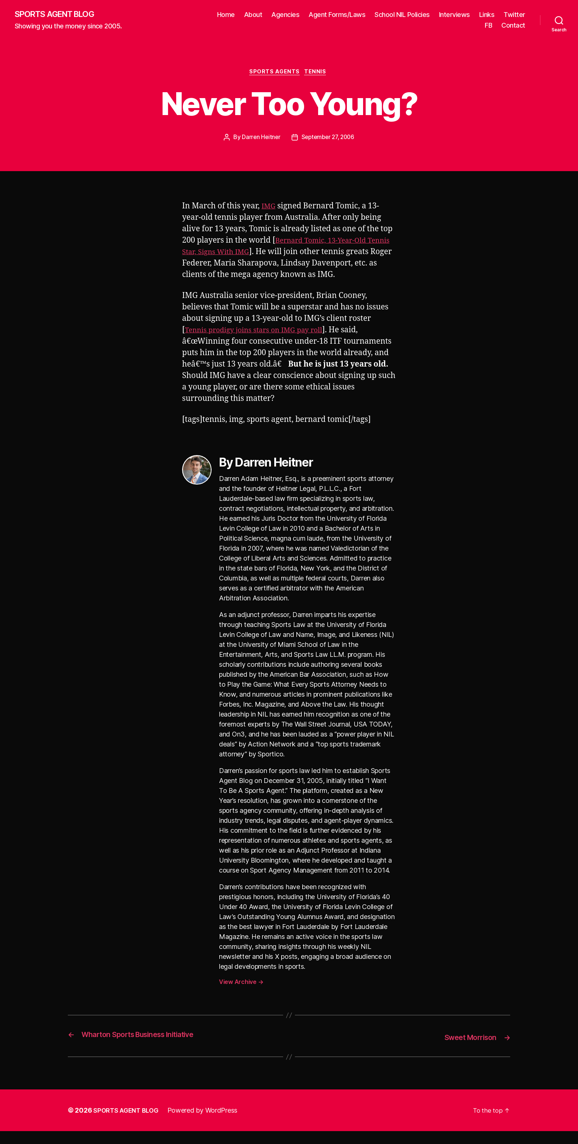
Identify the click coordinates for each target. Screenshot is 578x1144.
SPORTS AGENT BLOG (59, 14)
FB (488, 26)
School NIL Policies (402, 15)
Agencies (285, 15)
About (253, 15)
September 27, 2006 (328, 139)
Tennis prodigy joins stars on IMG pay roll (261, 344)
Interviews (454, 15)
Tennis (318, 73)
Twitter (514, 15)
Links (487, 15)
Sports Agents (274, 73)
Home (226, 15)
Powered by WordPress (207, 1123)
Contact (513, 26)
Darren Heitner (259, 139)
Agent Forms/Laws (337, 15)
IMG (269, 208)
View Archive (241, 995)
